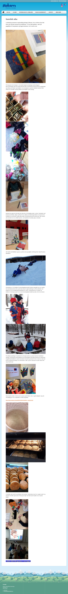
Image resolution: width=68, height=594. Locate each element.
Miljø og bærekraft (40, 12)
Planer (15, 12)
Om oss (8, 12)
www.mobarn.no (54, 1)
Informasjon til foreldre (26, 12)
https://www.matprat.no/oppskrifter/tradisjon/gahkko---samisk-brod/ (19, 400)
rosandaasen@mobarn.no (8, 591)
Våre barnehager (62, 1)
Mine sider (58, 12)
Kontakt (51, 12)
